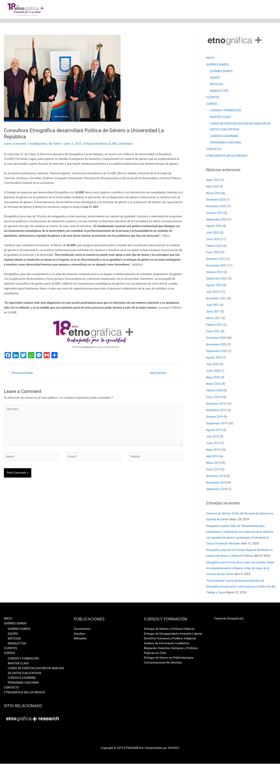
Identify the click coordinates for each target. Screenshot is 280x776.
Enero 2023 (213, 253)
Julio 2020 (213, 364)
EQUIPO (215, 78)
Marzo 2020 (214, 384)
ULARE (116, 144)
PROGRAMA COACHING (225, 143)
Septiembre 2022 (217, 279)
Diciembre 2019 (216, 404)
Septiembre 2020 (217, 351)
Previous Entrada (21, 373)
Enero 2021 (213, 332)
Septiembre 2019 (217, 424)
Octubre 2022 (215, 272)
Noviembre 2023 (217, 207)
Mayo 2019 (213, 450)
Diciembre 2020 (216, 338)
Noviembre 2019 (217, 410)
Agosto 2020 (214, 358)
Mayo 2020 (213, 378)
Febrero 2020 (214, 391)
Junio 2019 (213, 443)
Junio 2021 (213, 312)
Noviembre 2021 (217, 299)
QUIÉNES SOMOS (217, 65)
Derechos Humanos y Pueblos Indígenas (170, 650)
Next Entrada (160, 373)
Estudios (79, 646)
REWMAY (174, 760)
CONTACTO (213, 149)
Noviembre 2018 (217, 483)
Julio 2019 (213, 437)
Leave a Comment (15, 144)
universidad (130, 144)
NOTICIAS (216, 84)
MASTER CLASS (220, 117)
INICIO (210, 58)
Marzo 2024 (214, 194)
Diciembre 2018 (216, 476)
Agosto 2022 (214, 286)
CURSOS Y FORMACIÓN (225, 111)
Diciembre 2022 (216, 259)
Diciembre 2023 (216, 200)
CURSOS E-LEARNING (224, 136)
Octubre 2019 (215, 417)
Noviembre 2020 (217, 345)
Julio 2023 (213, 233)
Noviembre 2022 (217, 266)
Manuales (80, 650)
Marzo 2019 (214, 463)
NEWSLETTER (219, 91)
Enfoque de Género (99, 144)
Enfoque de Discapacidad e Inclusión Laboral (173, 646)
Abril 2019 (212, 457)
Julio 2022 (213, 292)
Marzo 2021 (214, 318)
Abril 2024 (212, 187)
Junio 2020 (213, 371)
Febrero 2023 (214, 246)
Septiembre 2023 (217, 220)
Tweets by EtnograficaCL (230, 631)
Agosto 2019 (214, 430)
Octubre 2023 (215, 213)
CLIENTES (212, 98)
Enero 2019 (213, 470)
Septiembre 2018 (217, 489)
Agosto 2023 (214, 226)
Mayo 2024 (213, 180)
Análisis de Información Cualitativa (166, 655)
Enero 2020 (213, 397)
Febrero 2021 (214, 325)
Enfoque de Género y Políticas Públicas (169, 641)
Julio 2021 (213, 305)
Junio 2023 (213, 240)
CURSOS (211, 104)
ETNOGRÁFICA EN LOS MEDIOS (226, 156)
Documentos (82, 641)
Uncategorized (39, 144)
